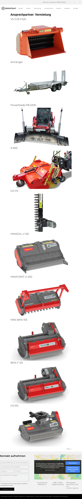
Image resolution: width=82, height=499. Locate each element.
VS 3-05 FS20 (18, 19)
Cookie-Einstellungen (45, 496)
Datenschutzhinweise (10, 483)
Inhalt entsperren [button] (73, 463)
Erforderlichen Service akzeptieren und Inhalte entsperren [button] (72, 469)
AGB (36, 496)
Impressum (21, 496)
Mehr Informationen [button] (50, 470)
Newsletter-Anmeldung (60, 496)
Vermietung (37, 8)
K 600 (14, 147)
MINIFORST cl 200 (21, 276)
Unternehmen (48, 8)
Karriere (58, 8)
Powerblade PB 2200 (23, 105)
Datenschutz (30, 496)
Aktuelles (67, 8)
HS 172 (14, 190)
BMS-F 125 (17, 362)
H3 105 (14, 405)
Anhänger (17, 62)
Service (28, 8)
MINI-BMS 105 (19, 319)
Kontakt (75, 8)
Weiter (69, 449)
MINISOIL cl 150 (20, 233)
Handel (20, 8)
